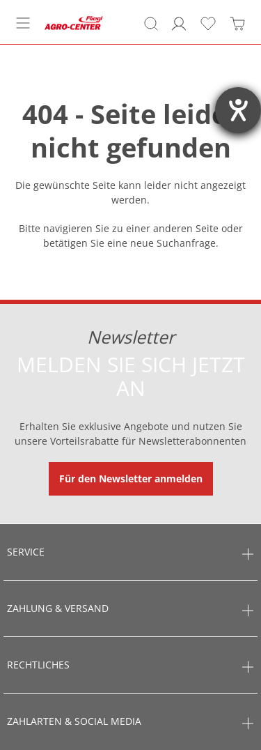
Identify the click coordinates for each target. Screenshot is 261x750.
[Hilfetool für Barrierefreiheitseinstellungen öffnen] (238, 110)
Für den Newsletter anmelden (131, 478)
